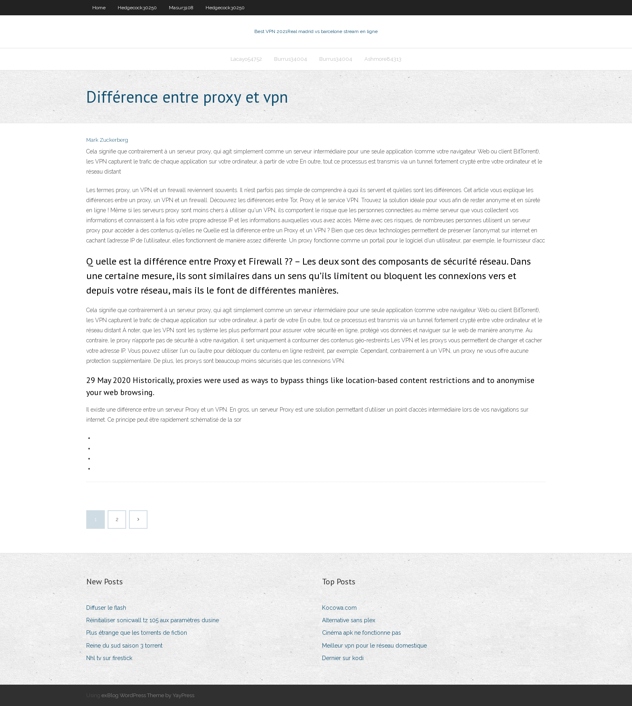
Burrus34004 (290, 59)
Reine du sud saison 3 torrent (124, 645)
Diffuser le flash (106, 608)
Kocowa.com (339, 608)
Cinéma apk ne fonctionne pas (361, 632)
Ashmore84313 (382, 59)
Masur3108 (181, 7)
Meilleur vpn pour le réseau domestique (374, 645)
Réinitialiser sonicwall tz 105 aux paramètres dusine (152, 620)
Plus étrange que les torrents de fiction (136, 632)
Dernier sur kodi (343, 658)
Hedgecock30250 (137, 7)
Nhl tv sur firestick (109, 658)
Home (99, 7)
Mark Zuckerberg (107, 140)
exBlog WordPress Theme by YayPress (148, 695)
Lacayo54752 (246, 59)
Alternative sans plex (348, 620)
